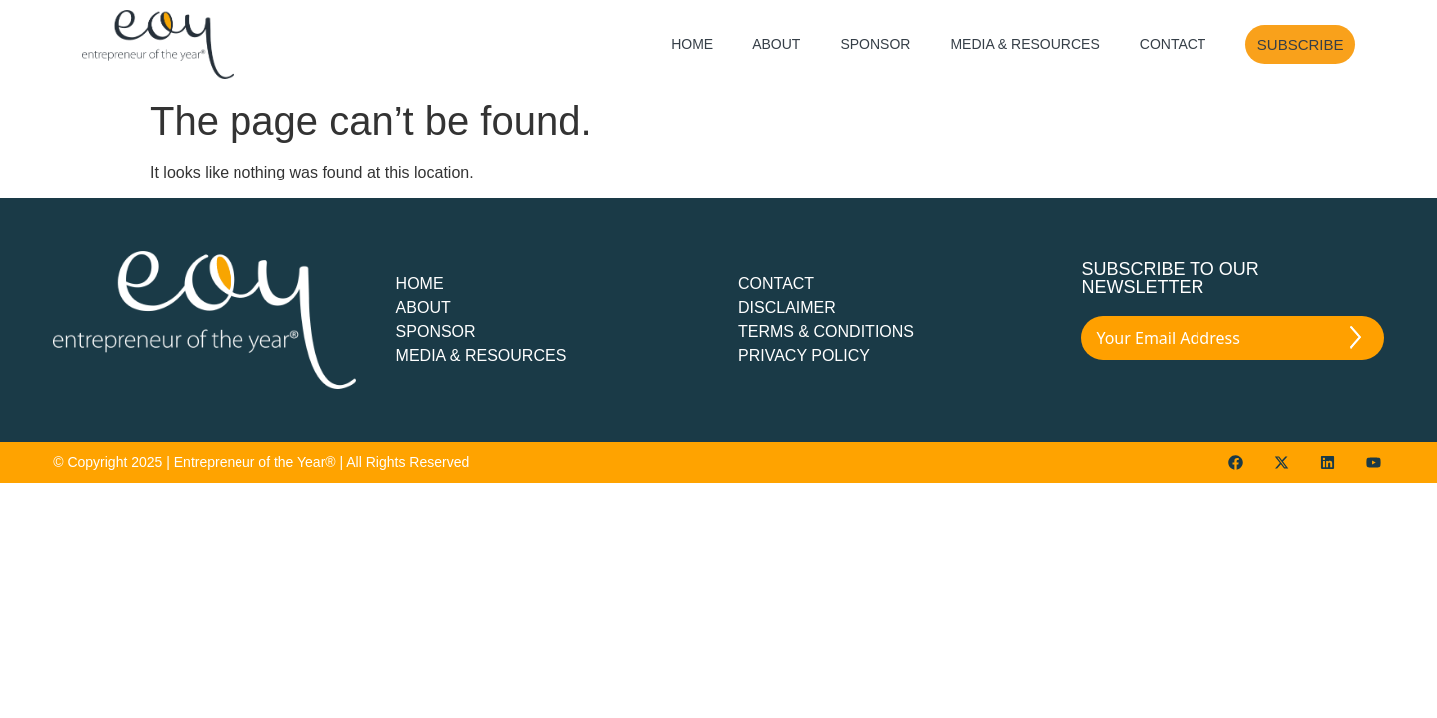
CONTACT (776, 283)
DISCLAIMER (787, 307)
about (423, 307)
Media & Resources (1024, 44)
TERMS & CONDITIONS (826, 331)
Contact (1173, 44)
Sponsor (875, 44)
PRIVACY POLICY (804, 355)
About (776, 44)
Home (692, 44)
